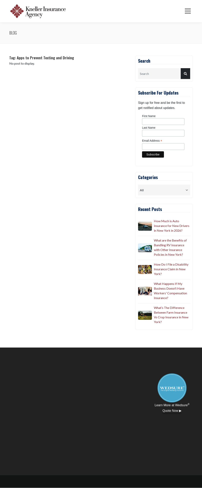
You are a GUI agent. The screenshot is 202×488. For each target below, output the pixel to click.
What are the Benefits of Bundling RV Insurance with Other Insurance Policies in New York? (170, 247)
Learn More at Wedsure (172, 405)
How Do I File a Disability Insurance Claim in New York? (171, 269)
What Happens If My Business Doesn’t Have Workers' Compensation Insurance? (170, 291)
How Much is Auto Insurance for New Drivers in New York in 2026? (171, 225)
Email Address (152, 141)
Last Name (148, 127)
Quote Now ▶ (172, 410)
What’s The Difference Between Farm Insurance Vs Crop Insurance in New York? (171, 315)
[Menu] (188, 11)
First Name (148, 116)
